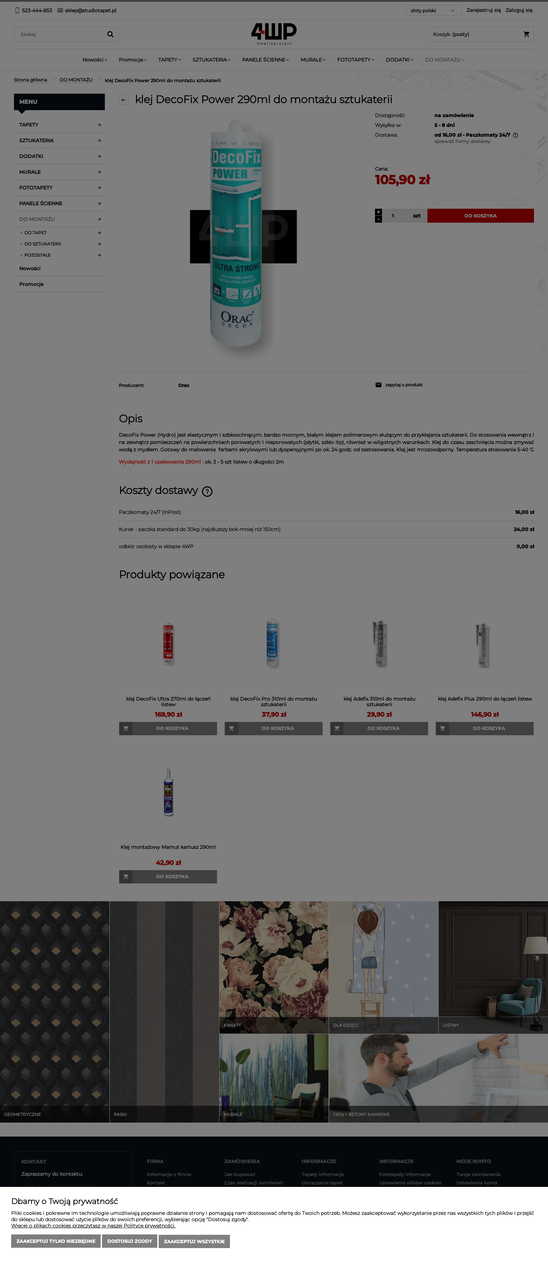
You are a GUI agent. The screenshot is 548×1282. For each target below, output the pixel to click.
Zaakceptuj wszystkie (194, 1242)
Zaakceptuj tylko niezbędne (55, 1242)
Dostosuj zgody (129, 1242)
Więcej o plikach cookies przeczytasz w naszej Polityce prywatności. (93, 1226)
